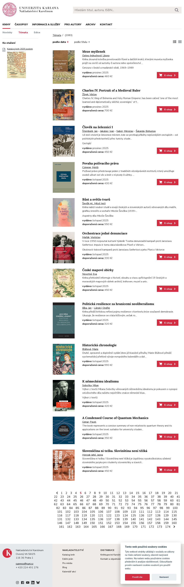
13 (124, 493)
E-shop (167, 75)
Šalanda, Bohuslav (146, 131)
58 (159, 500)
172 (151, 527)
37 (152, 497)
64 (68, 504)
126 (141, 515)
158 (157, 523)
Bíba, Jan (86, 308)
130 (174, 515)
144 (166, 519)
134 (84, 519)
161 (61, 527)
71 (113, 504)
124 (125, 515)
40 (172, 497)
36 (146, 497)
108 (117, 512)
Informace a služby (46, 24)
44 (68, 500)
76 (146, 504)
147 (68, 523)
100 (175, 508)
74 (133, 504)
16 (144, 493)
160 (174, 523)
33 (126, 497)
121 (100, 515)
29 (101, 497)
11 (111, 493)
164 (86, 527)
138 (117, 519)
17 (150, 493)
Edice (37, 32)
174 (167, 527)
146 (59, 523)
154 (125, 523)
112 (149, 512)
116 (59, 515)
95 (142, 508)
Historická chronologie (99, 345)
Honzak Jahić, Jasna (92, 455)
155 (133, 523)
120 (92, 515)
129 (166, 515)
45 (75, 500)
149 (84, 523)
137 (108, 519)
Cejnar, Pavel (89, 422)
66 (81, 504)
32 (120, 497)
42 (55, 500)
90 (109, 508)
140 (133, 519)
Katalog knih (68, 554)
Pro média (67, 563)
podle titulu (82, 42)
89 (103, 508)
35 (139, 497)
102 (68, 512)
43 (62, 500)
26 (81, 497)
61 (178, 500)
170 (135, 527)
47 (88, 500)
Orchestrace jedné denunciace (104, 233)
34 (133, 497)
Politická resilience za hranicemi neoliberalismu (118, 304)
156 (141, 523)
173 (159, 527)
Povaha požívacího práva (100, 163)
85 (77, 508)
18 (157, 493)
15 (137, 493)
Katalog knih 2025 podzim (20, 64)
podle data (61, 42)
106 (100, 512)
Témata (23, 32)
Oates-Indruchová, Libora (95, 55)
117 (68, 515)
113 (157, 512)
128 (157, 515)
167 (110, 527)
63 (62, 504)
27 (88, 497)
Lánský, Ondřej (102, 308)
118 (76, 515)
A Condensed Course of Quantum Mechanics (115, 418)
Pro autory (72, 24)
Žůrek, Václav (89, 94)
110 (133, 512)
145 (174, 519)
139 (125, 519)
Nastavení (164, 577)
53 (126, 500)
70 (107, 504)
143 (157, 519)
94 (135, 508)
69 (101, 504)
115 (174, 512)
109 (125, 512)
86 (84, 508)
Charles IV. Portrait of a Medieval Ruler (111, 90)
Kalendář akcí (69, 571)
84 (71, 508)
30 (107, 497)
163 (78, 527)
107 (108, 512)
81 (178, 504)
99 (168, 508)
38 (159, 497)
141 (141, 519)
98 (161, 508)
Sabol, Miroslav (124, 131)
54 (133, 500)
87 (90, 508)
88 (96, 508)
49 (101, 500)
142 (149, 519)
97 (155, 508)
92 (122, 508)
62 (55, 504)
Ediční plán (67, 558)
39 (165, 497)
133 (76, 519)
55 (139, 500)
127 (149, 515)
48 (94, 500)
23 (62, 497)
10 (105, 493)
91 (116, 508)
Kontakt (106, 24)
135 (92, 519)
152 (108, 523)
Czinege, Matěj (90, 167)
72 (120, 504)
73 (126, 504)
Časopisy (21, 24)
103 (76, 512)
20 (170, 493)
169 (127, 527)
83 (64, 508)
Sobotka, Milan (90, 385)
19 (163, 493)
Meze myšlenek (93, 52)
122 (108, 515)
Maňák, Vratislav (91, 237)
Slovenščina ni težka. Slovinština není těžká (114, 451)
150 (92, 523)
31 (113, 497)
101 (59, 512)
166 (102, 527)
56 (146, 500)
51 (113, 500)
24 (68, 497)
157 (149, 523)
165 (94, 527)
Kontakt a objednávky (111, 558)
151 (100, 523)
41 (178, 497)
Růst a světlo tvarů (96, 199)
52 (120, 500)
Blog (64, 567)
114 (166, 512)
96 (148, 508)
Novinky (7, 32)
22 (55, 497)
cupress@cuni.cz (24, 563)
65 (75, 504)
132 (68, 519)
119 (84, 515)
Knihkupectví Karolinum (112, 554)
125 (133, 515)
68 (94, 504)
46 (81, 500)
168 (118, 527)
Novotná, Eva (89, 274)
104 (84, 512)
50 (107, 500)
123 (117, 515)
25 (75, 497)
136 (100, 519)
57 (152, 500)
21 (176, 493)
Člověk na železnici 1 (97, 127)
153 (117, 523)
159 (166, 523)
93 (129, 508)
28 (94, 497)
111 (141, 512)
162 (69, 527)
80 (172, 504)
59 (165, 500)
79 (165, 504)
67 (88, 504)
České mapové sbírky (97, 270)
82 (58, 508)
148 (76, 523)
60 (172, 500)
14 (131, 493)
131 (59, 519)
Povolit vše (137, 577)
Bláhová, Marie (90, 349)
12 (118, 493)
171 (143, 527)
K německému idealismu (100, 381)
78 (159, 504)
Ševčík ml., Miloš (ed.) (94, 203)
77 (152, 504)
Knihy (6, 24)
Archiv (91, 24)
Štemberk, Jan (90, 131)
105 (92, 512)
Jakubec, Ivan (107, 131)
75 (139, 504)
